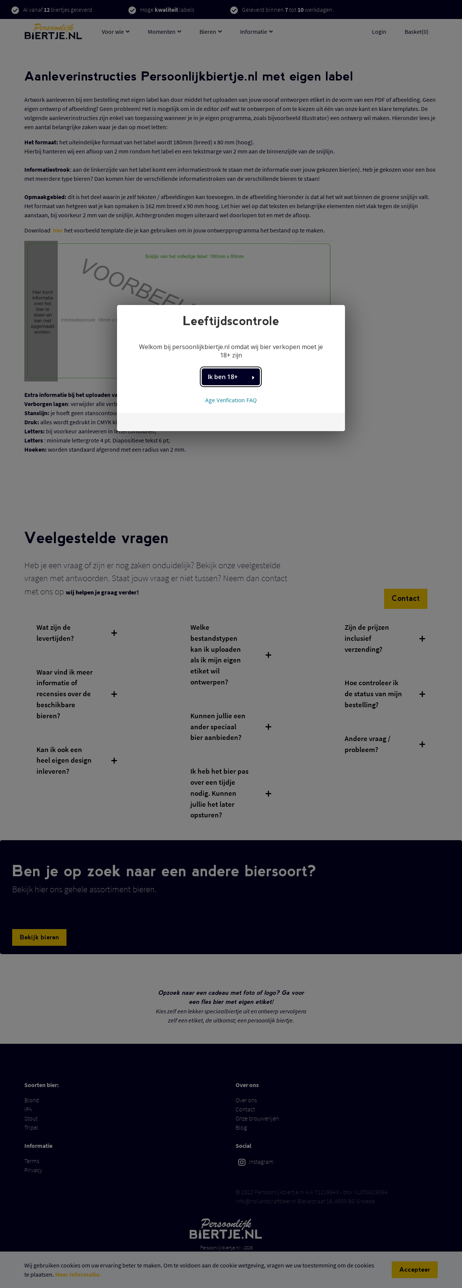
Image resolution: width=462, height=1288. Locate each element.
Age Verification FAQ (231, 400)
